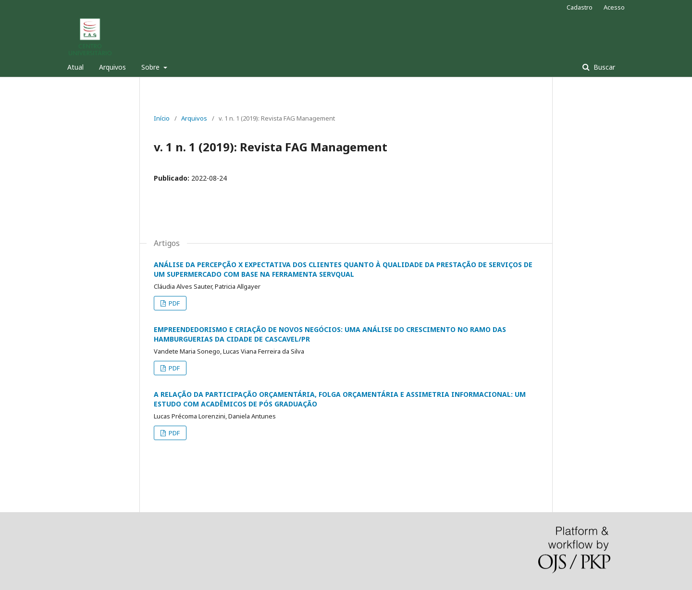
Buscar (603, 67)
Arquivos (112, 67)
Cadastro (580, 7)
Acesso (614, 7)
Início (162, 118)
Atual (75, 67)
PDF (173, 303)
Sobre (151, 67)
